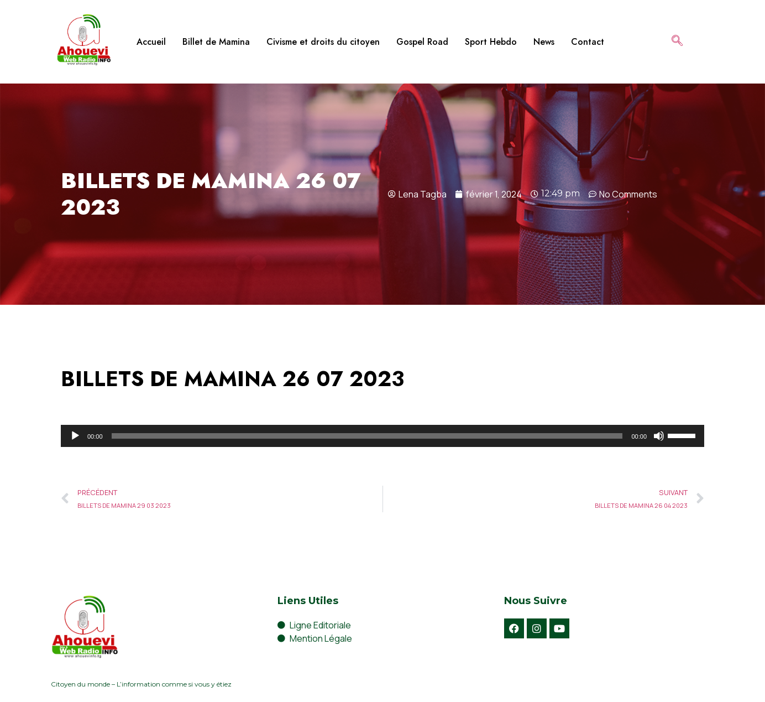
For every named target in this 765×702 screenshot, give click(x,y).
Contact (587, 41)
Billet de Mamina (216, 41)
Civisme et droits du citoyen (323, 41)
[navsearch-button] (677, 41)
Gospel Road (422, 41)
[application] (382, 436)
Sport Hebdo (491, 41)
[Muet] (658, 435)
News (543, 41)
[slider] (367, 436)
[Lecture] (75, 435)
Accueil (151, 41)
